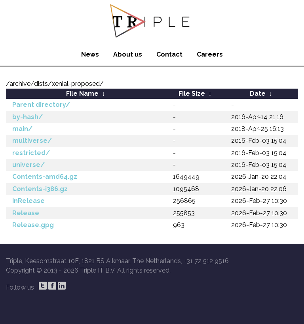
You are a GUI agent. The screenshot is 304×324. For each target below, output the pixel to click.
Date (258, 93)
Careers (210, 54)
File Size (192, 93)
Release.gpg (33, 225)
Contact (169, 54)
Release (25, 213)
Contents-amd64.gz (44, 176)
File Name (82, 93)
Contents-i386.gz (40, 189)
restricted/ (31, 153)
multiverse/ (32, 140)
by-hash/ (27, 117)
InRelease (28, 201)
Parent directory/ (41, 104)
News (90, 54)
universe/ (28, 165)
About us (127, 54)
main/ (22, 129)
